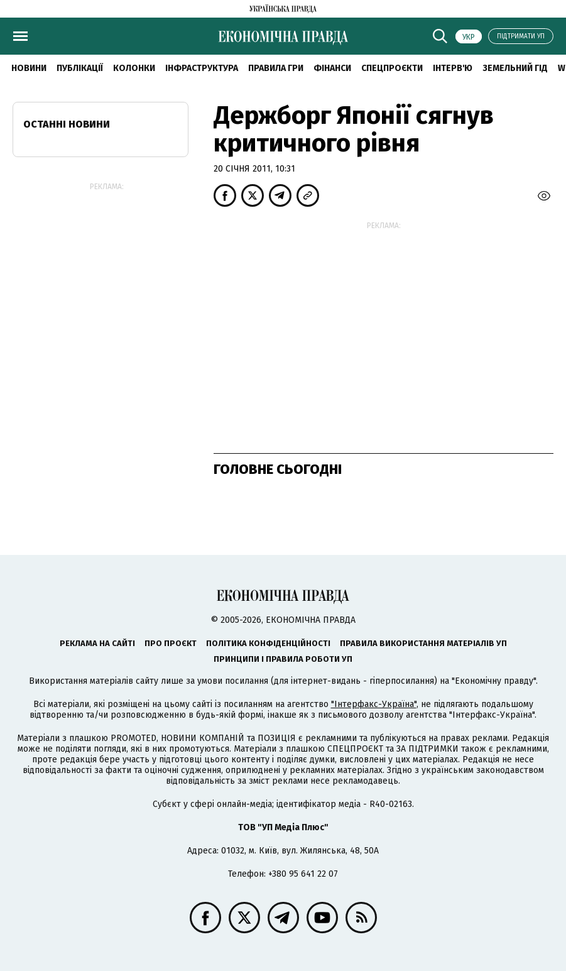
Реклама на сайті (97, 643)
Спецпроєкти (392, 68)
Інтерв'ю (452, 68)
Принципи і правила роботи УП (283, 659)
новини (28, 68)
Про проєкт (170, 643)
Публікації (80, 68)
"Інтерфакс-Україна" (373, 704)
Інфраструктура (201, 68)
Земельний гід (515, 68)
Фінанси (332, 68)
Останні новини (66, 124)
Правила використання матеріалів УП (423, 643)
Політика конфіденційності (268, 643)
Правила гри (275, 68)
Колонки (134, 68)
